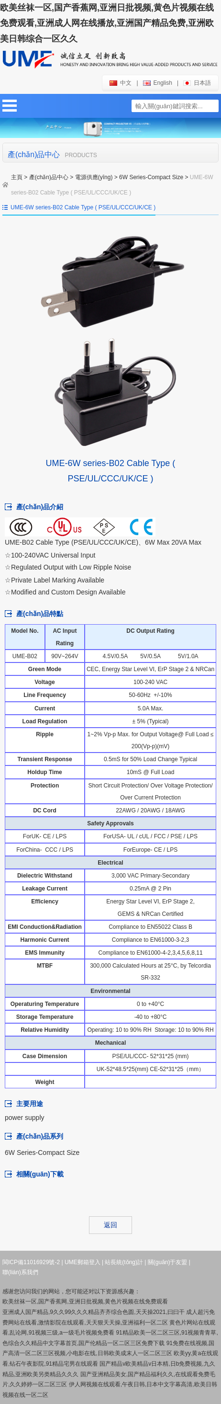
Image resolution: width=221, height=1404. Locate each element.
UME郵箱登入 (82, 1262)
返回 (110, 1225)
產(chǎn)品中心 (48, 177)
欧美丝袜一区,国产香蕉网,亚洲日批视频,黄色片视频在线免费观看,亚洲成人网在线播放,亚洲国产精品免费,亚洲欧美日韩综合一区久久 (107, 23)
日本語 (197, 83)
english (157, 83)
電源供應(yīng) (94, 177)
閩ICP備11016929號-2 (31, 1262)
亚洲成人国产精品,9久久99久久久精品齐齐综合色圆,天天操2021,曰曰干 (93, 1312)
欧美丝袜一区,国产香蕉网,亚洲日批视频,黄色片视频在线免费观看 (85, 1301)
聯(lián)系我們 (20, 1272)
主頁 (16, 177)
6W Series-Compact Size (151, 177)
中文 (121, 83)
